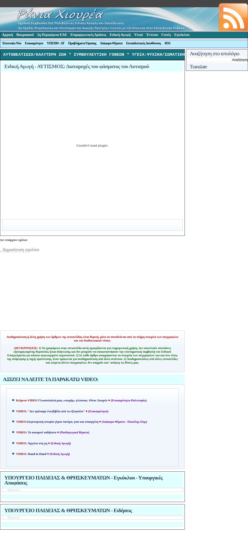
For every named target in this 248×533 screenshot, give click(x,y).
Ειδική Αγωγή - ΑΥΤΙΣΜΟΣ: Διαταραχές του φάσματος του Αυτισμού (76, 67)
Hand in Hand (37, 455)
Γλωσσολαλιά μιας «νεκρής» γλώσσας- (73, 401)
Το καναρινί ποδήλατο (42, 433)
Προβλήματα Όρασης (82, 43)
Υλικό (138, 35)
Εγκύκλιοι (182, 35)
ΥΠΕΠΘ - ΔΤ (55, 43)
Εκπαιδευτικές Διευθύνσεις (143, 43)
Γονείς (166, 35)
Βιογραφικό (25, 35)
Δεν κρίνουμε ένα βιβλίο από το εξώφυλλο (56, 412)
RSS (167, 43)
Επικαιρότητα (34, 43)
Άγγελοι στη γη (38, 444)
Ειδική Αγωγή (120, 35)
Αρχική (7, 35)
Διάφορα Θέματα (111, 43)
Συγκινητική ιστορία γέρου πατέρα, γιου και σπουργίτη (63, 423)
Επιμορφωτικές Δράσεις (88, 35)
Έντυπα (152, 35)
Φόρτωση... (14, 491)
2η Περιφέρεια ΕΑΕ (52, 35)
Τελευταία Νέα (11, 43)
